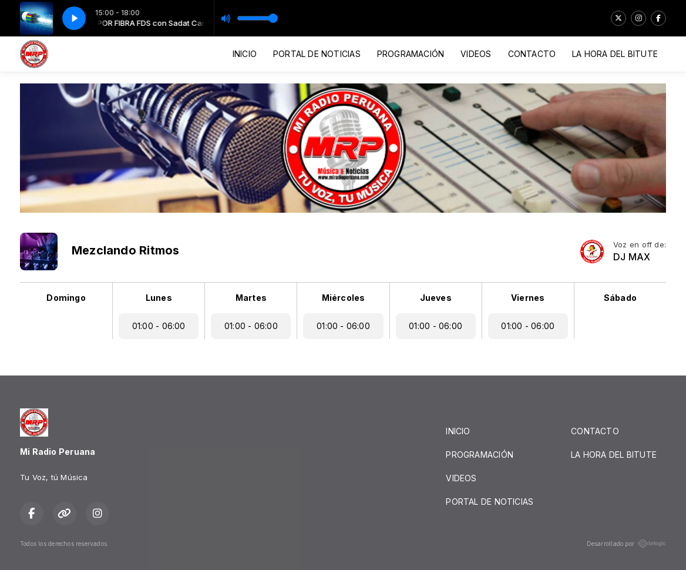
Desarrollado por (626, 543)
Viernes (527, 298)
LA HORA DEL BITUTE (615, 54)
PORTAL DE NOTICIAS (317, 54)
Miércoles (343, 298)
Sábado (620, 298)
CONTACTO (532, 54)
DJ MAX (631, 257)
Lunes (159, 298)
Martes (251, 298)
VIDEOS (475, 54)
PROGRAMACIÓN (411, 54)
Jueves (436, 298)
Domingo (65, 298)
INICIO (245, 54)
